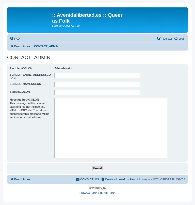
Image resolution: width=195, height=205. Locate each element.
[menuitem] (15, 39)
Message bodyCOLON (24, 99)
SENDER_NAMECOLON (25, 83)
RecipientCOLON (21, 68)
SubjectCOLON (20, 91)
